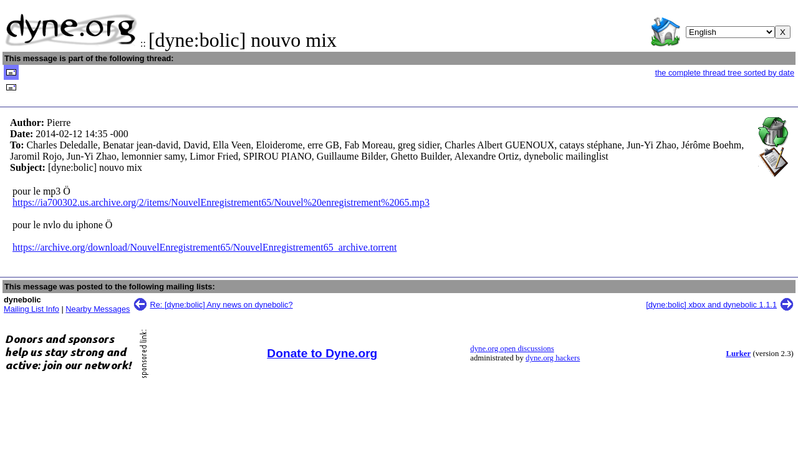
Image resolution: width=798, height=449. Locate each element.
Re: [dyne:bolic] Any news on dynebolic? (221, 304)
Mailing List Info (31, 309)
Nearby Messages (97, 309)
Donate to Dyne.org (322, 353)
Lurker (738, 353)
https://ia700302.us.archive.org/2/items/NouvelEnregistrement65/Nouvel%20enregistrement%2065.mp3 (221, 202)
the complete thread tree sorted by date (724, 72)
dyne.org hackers (553, 358)
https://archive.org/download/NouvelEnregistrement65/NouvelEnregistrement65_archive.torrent (204, 247)
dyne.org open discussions (512, 348)
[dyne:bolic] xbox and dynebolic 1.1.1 (711, 304)
